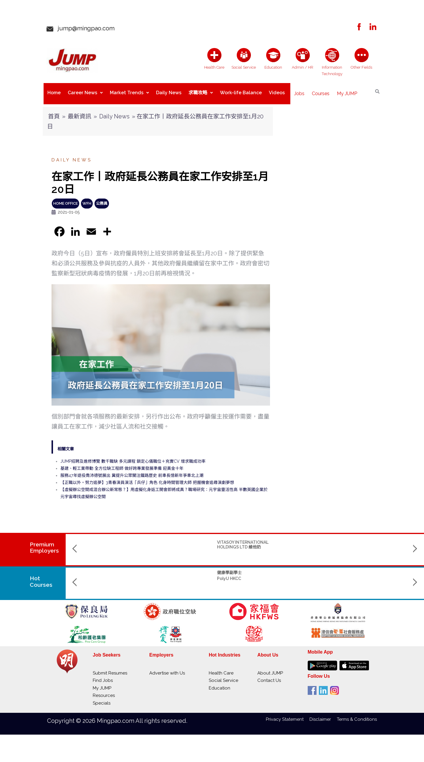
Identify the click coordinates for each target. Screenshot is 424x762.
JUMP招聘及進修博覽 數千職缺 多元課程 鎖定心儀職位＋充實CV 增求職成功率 (133, 456)
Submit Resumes (110, 668)
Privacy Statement (287, 714)
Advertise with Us (167, 668)
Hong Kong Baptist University (366, 580)
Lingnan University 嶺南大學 (309, 582)
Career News (85, 91)
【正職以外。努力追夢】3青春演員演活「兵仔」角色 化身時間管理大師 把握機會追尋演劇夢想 (147, 477)
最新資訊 (79, 111)
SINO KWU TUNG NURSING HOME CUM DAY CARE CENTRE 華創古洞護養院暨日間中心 (180, 544)
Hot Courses (41, 577)
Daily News (168, 91)
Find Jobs (103, 675)
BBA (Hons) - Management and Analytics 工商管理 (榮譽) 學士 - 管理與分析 (308, 572)
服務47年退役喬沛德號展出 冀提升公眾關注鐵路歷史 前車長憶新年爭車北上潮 (131, 470)
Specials (101, 698)
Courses (320, 91)
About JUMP (270, 668)
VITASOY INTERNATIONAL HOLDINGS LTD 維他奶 (113, 539)
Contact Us (269, 675)
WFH (86, 198)
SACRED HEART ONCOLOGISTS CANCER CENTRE (371, 542)
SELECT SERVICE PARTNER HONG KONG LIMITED (308, 539)
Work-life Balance (241, 91)
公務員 (101, 198)
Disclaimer (323, 714)
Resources (104, 690)
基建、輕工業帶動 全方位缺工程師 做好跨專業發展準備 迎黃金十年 (121, 463)
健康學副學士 (99, 568)
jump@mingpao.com (84, 28)
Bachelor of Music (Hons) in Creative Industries (374, 570)
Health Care (221, 668)
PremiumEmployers (44, 542)
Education (219, 683)
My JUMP (347, 91)
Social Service (223, 675)
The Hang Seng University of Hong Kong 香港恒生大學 (244, 589)
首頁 (54, 111)
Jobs (299, 91)
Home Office (65, 198)
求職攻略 (200, 91)
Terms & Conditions (357, 714)
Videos (277, 91)
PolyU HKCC (99, 573)
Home (54, 91)
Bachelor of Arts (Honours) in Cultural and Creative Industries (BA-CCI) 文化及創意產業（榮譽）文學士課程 (245, 575)
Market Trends (129, 91)
